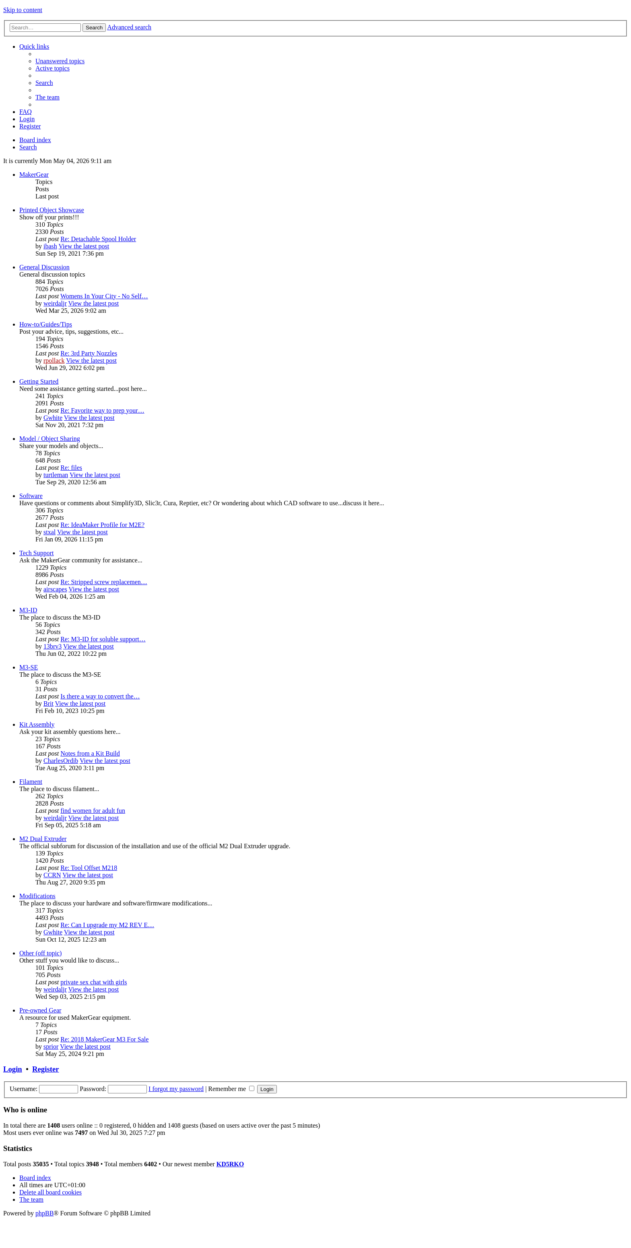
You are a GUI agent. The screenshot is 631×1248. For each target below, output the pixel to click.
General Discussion (44, 267)
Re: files (71, 467)
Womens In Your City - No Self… (104, 296)
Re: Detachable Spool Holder (98, 239)
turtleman (55, 474)
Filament (30, 781)
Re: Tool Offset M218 (88, 867)
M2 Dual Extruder (42, 838)
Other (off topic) (40, 953)
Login (12, 1069)
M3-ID (28, 610)
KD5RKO (230, 1164)
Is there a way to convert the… (100, 696)
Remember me (231, 1088)
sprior (50, 1046)
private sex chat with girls (93, 982)
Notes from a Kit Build (90, 753)
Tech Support (36, 553)
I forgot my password (176, 1088)
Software (31, 495)
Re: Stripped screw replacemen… (103, 582)
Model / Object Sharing (49, 438)
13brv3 (52, 646)
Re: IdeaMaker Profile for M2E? (102, 524)
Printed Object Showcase (51, 210)
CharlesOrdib (60, 760)
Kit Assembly (37, 724)
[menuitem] (60, 61)
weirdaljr (55, 303)
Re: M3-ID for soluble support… (103, 639)
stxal (49, 532)
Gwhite (52, 417)
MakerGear (34, 174)
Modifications (37, 896)
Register (45, 1069)
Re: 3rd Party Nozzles (88, 353)
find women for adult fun (92, 810)
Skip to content (22, 9)
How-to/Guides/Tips (45, 324)
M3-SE (28, 667)
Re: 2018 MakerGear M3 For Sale (104, 1039)
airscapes (55, 589)
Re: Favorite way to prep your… (102, 410)
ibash (50, 246)
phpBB (44, 1213)
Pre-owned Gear (40, 1010)
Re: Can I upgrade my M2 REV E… (107, 925)
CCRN (52, 875)
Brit (48, 703)
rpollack (53, 360)
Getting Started (38, 381)
